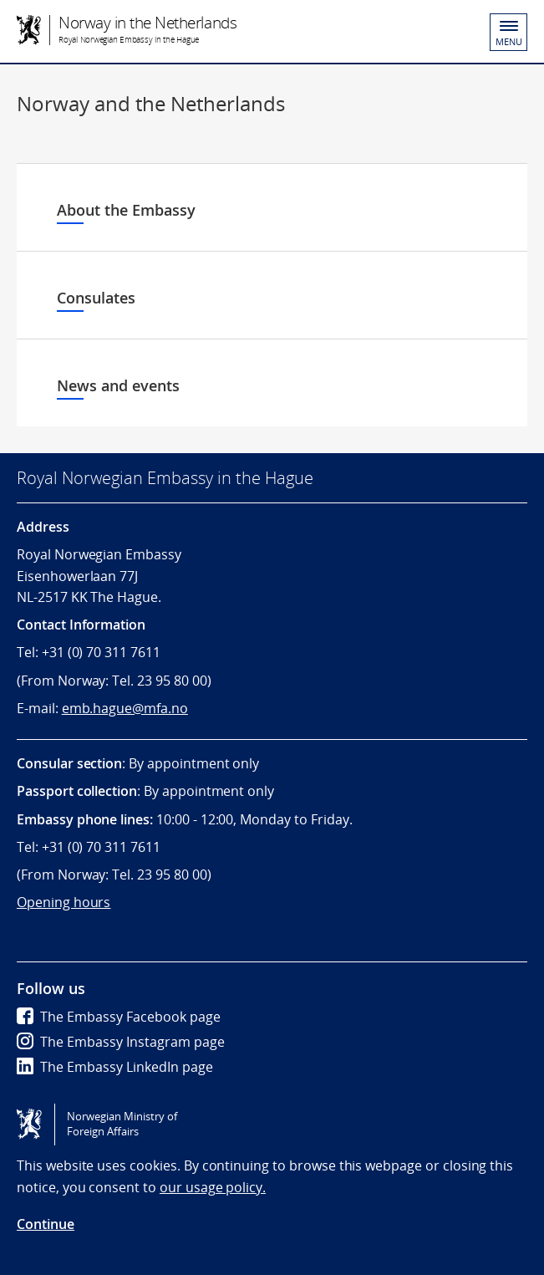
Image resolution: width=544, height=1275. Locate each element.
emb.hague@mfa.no (125, 708)
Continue (45, 1224)
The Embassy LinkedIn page (115, 1067)
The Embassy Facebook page (119, 1016)
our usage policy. (213, 1187)
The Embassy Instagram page (121, 1042)
